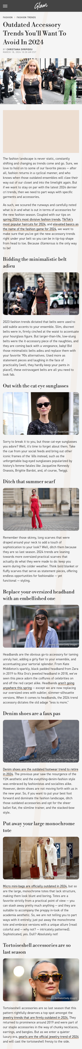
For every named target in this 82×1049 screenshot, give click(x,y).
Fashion (8, 17)
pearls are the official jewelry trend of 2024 (49, 1036)
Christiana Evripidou (20, 49)
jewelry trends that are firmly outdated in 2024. (35, 1017)
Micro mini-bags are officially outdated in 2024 (35, 886)
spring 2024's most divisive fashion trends (31, 219)
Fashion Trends (26, 17)
